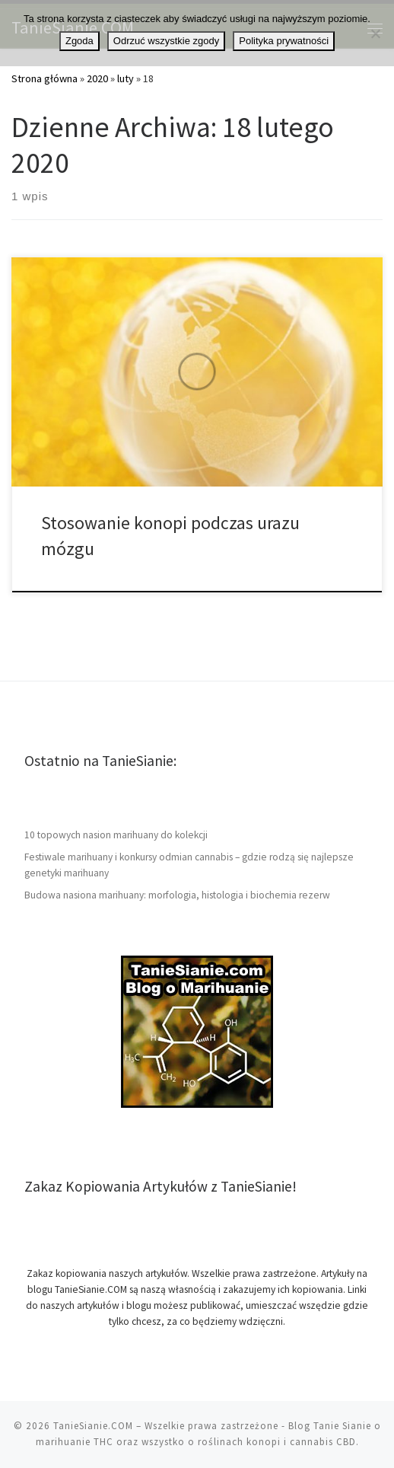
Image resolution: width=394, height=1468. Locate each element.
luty (125, 78)
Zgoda (79, 40)
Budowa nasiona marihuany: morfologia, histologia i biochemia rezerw (177, 895)
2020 (97, 78)
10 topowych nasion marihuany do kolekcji (116, 834)
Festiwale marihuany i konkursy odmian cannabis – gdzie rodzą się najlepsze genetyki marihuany (189, 864)
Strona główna (44, 78)
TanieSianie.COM (93, 1425)
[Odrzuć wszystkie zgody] (375, 33)
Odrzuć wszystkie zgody (166, 40)
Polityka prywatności (284, 40)
